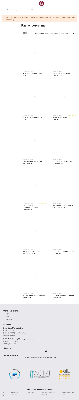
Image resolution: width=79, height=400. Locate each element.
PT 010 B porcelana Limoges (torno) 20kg (63, 296)
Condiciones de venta (68, 394)
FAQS (7, 314)
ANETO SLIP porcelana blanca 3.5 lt (61, 74)
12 (74, 33)
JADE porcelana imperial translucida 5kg (32, 252)
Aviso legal (3, 394)
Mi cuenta (8, 320)
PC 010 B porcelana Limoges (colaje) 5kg (34, 296)
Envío (7, 317)
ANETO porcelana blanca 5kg (32, 74)
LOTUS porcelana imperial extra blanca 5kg (62, 206)
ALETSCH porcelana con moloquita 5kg (62, 162)
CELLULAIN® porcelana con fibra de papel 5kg (30, 207)
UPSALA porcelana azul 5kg (59, 118)
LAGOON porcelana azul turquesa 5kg (32, 162)
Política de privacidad (14, 394)
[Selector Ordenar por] (65, 33)
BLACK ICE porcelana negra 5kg (33, 118)
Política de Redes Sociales (48, 394)
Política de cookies (31, 394)
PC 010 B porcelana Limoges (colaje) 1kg (63, 252)
